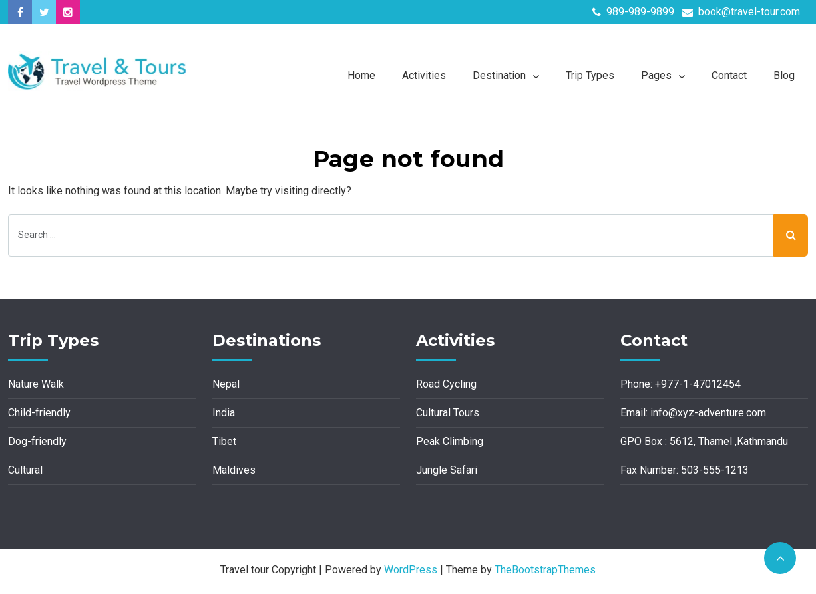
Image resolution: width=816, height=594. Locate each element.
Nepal (226, 384)
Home (361, 75)
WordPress (410, 569)
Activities (424, 75)
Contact (729, 75)
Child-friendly (39, 412)
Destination (499, 75)
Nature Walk (36, 384)
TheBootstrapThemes (545, 569)
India (223, 412)
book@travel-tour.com (741, 11)
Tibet (224, 441)
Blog (784, 75)
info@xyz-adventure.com (708, 412)
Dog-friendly (37, 441)
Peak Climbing (449, 441)
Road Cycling (446, 384)
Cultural (25, 470)
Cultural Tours (447, 412)
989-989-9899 (633, 11)
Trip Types (590, 75)
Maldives (234, 470)
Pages (656, 75)
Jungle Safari (446, 470)
